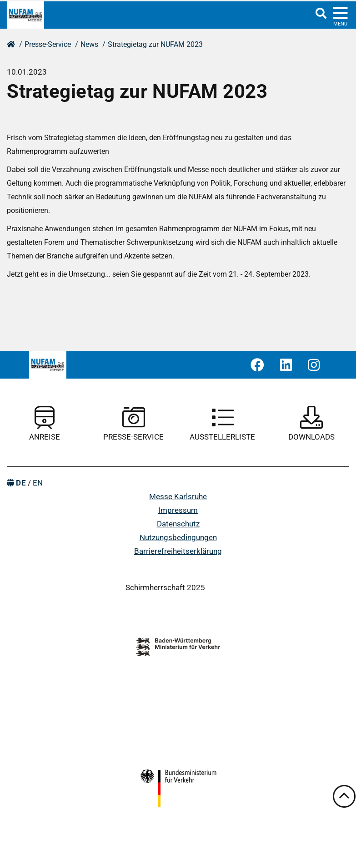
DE (21, 482)
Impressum (178, 510)
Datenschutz (178, 523)
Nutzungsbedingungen (178, 537)
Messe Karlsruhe (178, 496)
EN (38, 482)
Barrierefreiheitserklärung (178, 551)
